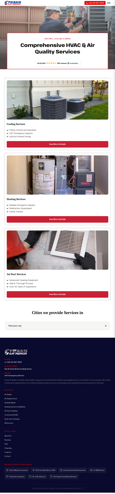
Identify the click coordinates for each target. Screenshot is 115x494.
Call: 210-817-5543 (13, 363)
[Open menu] (109, 3)
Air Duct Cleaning (10, 412)
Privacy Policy (66, 490)
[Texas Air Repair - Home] (12, 3)
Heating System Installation (14, 408)
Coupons (7, 454)
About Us (7, 437)
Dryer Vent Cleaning (11, 420)
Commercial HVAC (11, 416)
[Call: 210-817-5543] (95, 3)
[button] (57, 63)
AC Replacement (10, 400)
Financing (8, 449)
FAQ (6, 445)
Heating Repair (9, 404)
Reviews (7, 441)
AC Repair (8, 396)
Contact (7, 458)
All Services (8, 424)
